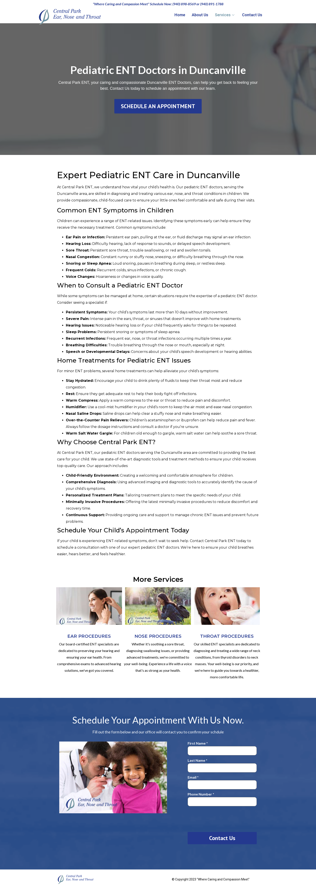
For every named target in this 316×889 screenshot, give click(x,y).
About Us (200, 15)
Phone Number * (222, 798)
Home (179, 15)
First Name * (222, 747)
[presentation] (221, 818)
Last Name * (222, 764)
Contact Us (252, 15)
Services (225, 15)
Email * (222, 781)
